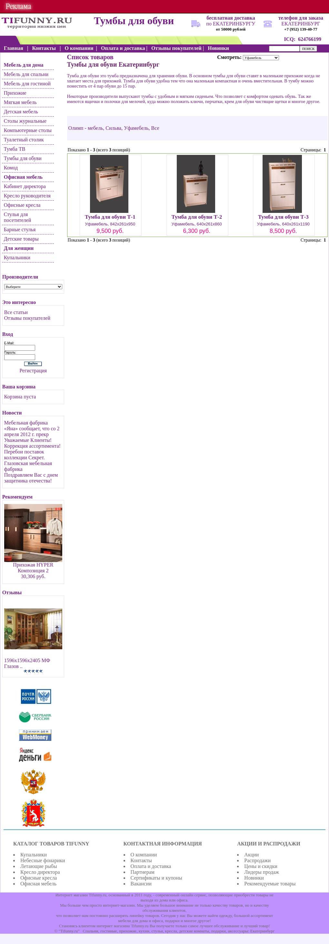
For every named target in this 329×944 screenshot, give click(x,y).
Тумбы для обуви (23, 158)
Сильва (113, 128)
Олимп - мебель (85, 128)
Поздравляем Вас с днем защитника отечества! (31, 477)
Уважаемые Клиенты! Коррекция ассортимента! (32, 443)
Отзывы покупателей (27, 318)
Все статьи (16, 312)
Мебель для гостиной (27, 83)
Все (155, 128)
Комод (11, 167)
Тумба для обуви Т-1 (110, 217)
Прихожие (15, 93)
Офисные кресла (22, 205)
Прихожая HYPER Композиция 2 (33, 567)
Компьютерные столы (28, 130)
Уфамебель (136, 128)
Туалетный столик (24, 139)
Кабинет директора (25, 186)
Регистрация (33, 370)
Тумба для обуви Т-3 (283, 217)
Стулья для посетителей (17, 217)
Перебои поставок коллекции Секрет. (24, 454)
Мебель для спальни (26, 74)
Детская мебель (21, 111)
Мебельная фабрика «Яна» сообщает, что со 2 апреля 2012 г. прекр (32, 428)
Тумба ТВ (14, 149)
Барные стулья (20, 229)
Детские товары (21, 239)
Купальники (17, 257)
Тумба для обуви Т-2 (196, 217)
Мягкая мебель (20, 102)
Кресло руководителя (27, 195)
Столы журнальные (25, 121)
